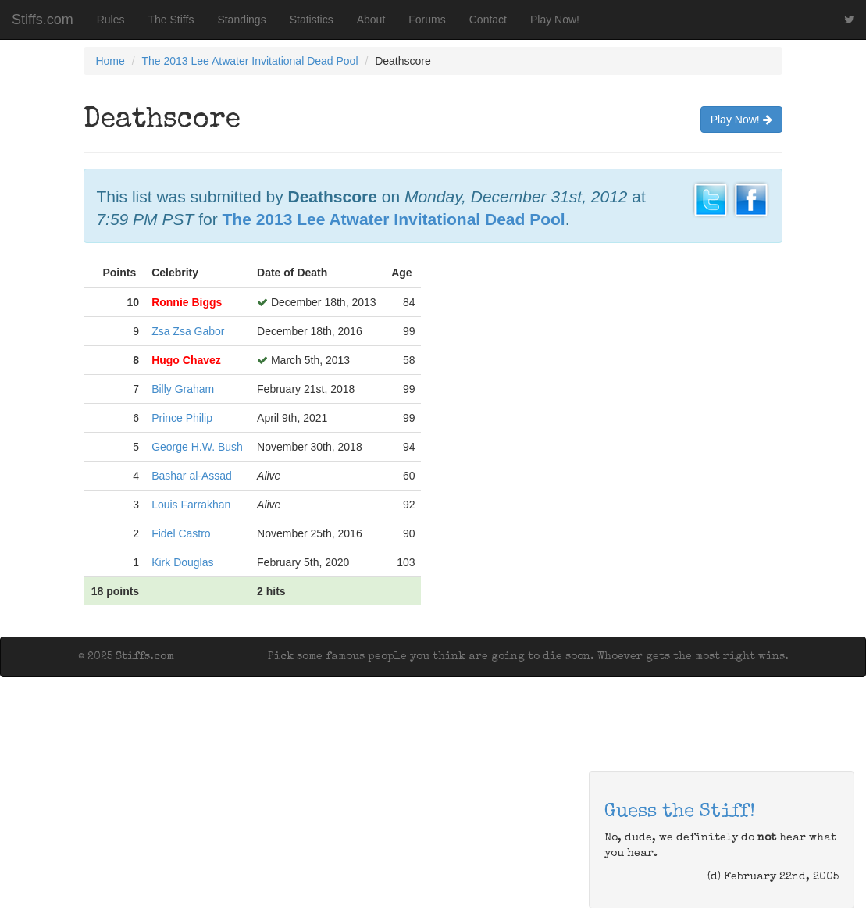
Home (109, 61)
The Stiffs (171, 19)
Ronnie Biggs (186, 302)
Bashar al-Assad (191, 475)
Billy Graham (182, 389)
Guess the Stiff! (679, 812)
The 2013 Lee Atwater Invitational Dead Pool (249, 61)
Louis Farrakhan (190, 504)
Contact (488, 19)
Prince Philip (181, 418)
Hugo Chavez (186, 360)
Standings (241, 19)
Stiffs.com (42, 19)
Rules (111, 19)
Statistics (311, 19)
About (371, 19)
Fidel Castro (180, 533)
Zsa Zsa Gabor (187, 331)
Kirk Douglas (182, 562)
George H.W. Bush (197, 447)
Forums (426, 19)
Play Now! (554, 19)
